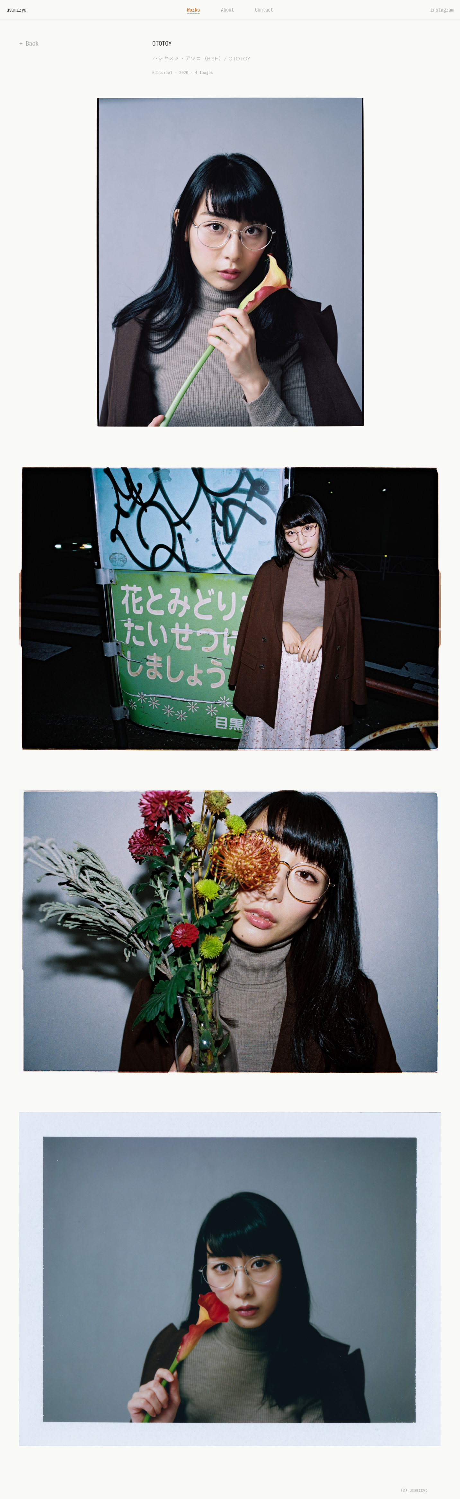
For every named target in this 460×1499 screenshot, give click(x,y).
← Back (29, 43)
